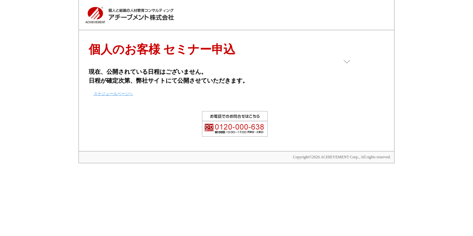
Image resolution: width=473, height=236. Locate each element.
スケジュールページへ (113, 93)
